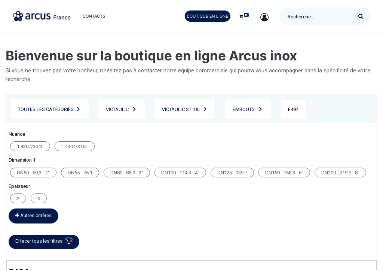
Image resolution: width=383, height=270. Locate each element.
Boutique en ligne (207, 16)
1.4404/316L (74, 146)
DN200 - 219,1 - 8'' (340, 173)
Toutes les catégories (46, 109)
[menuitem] (93, 16)
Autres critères (33, 215)
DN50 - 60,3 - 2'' (33, 173)
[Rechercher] (362, 17)
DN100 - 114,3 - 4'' (180, 173)
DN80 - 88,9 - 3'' (126, 173)
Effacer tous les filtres (45, 242)
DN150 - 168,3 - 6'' (284, 173)
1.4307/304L (30, 146)
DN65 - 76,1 (80, 173)
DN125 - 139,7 (232, 173)
